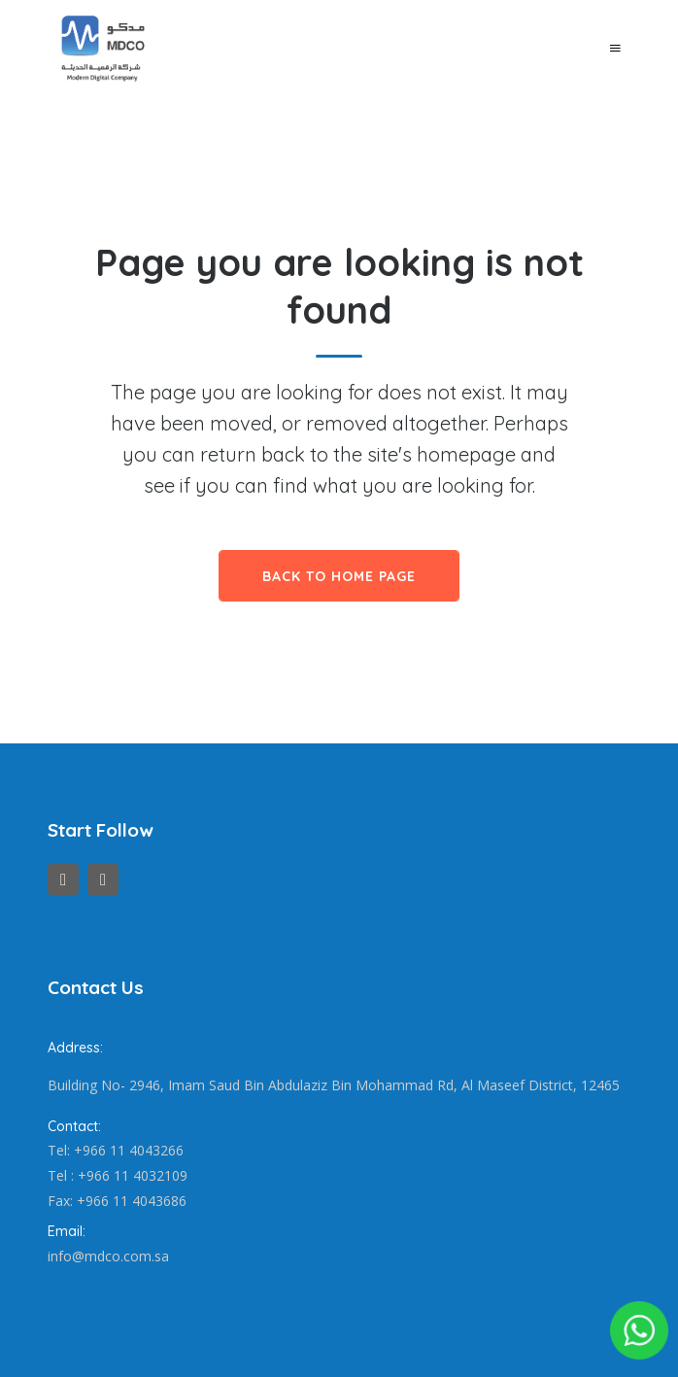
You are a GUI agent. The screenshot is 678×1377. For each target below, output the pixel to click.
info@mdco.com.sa (108, 1256)
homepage (466, 454)
